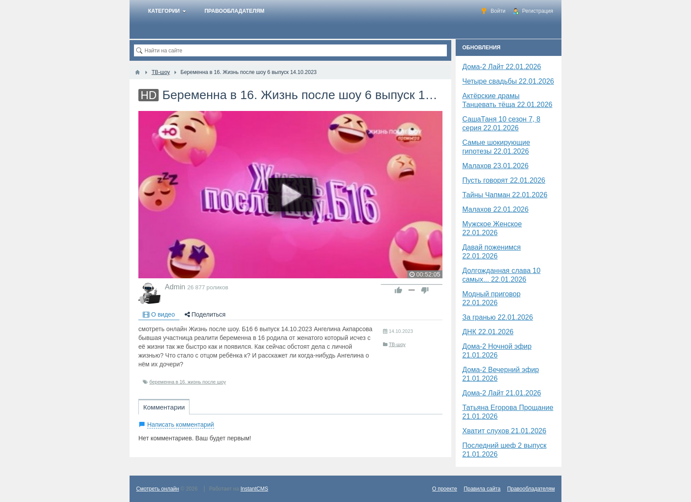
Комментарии (164, 407)
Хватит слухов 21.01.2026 (504, 431)
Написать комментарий (180, 424)
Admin (175, 287)
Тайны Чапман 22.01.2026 (504, 195)
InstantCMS (254, 489)
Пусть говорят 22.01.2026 (503, 180)
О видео (159, 314)
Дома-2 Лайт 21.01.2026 (501, 393)
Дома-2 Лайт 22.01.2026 (501, 66)
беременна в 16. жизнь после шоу (187, 381)
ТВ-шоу (397, 344)
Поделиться (205, 314)
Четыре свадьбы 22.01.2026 (508, 81)
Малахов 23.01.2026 (495, 166)
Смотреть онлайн (157, 489)
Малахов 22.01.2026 (495, 209)
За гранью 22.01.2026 (497, 317)
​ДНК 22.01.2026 (487, 332)
